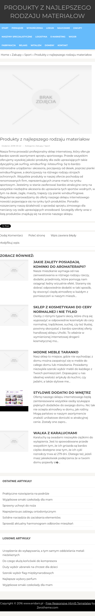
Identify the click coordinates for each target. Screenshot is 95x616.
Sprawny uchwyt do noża (19, 505)
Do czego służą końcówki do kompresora (29, 561)
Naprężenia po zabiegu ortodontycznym (29, 511)
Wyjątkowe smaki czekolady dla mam (27, 499)
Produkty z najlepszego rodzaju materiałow (63, 54)
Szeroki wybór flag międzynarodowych (28, 573)
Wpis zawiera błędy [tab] (63, 235)
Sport (28, 54)
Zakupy (17, 54)
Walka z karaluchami (55, 433)
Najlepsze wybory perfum (19, 579)
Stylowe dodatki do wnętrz (62, 393)
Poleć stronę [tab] (36, 235)
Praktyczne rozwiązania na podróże (25, 493)
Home (5, 54)
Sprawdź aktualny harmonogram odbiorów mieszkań (37, 523)
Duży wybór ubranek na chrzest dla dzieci (30, 567)
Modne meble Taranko (55, 352)
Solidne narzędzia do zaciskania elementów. (31, 517)
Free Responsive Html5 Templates (68, 603)
